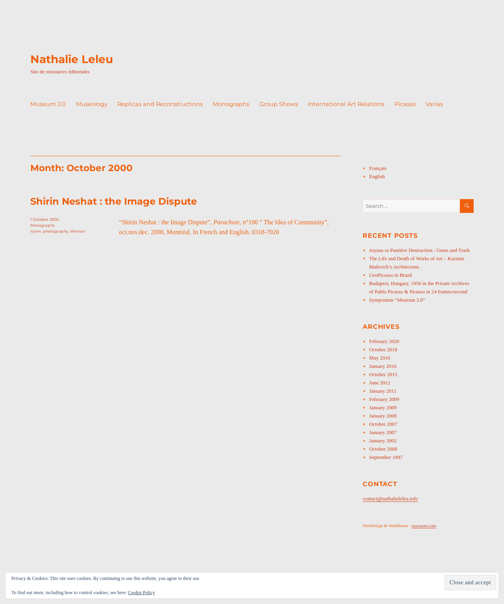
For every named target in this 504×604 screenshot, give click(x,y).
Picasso (405, 104)
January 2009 (383, 407)
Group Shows (278, 104)
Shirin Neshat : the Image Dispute (113, 201)
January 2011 (383, 391)
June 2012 (379, 383)
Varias (434, 104)
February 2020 (384, 341)
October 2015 (383, 374)
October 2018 (383, 349)
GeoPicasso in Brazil (390, 275)
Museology (91, 104)
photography (55, 231)
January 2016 (383, 366)
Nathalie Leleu (71, 59)
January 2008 (383, 416)
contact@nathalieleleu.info (390, 498)
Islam (35, 231)
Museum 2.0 (48, 104)
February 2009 (384, 399)
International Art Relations (346, 104)
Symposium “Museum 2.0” (397, 300)
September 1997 (386, 457)
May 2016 (379, 358)
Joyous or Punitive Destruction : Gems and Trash (419, 250)
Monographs (231, 104)
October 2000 (383, 449)
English (377, 176)
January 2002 (383, 441)
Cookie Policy (141, 592)
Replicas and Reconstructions (160, 104)
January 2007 (383, 432)
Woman (77, 231)
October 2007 (383, 424)
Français (378, 168)
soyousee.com (423, 525)
